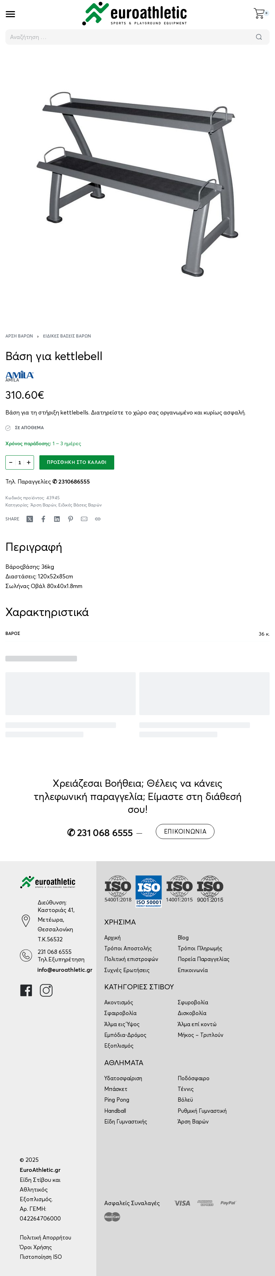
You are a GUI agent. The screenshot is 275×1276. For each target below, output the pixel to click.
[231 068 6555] (26, 955)
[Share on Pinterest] (70, 519)
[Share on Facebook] (43, 519)
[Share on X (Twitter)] (29, 519)
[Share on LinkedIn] (57, 519)
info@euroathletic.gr (64, 970)
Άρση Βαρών (19, 336)
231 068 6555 (55, 951)
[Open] (10, 14)
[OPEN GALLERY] (137, 184)
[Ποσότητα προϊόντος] (19, 462)
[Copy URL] (98, 519)
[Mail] (84, 519)
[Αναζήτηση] (259, 37)
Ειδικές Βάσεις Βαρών (67, 336)
